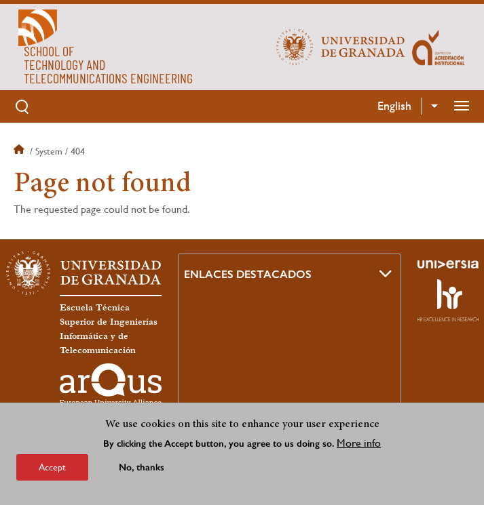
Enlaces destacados (248, 274)
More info (359, 443)
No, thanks (141, 467)
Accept (52, 467)
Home (20, 151)
